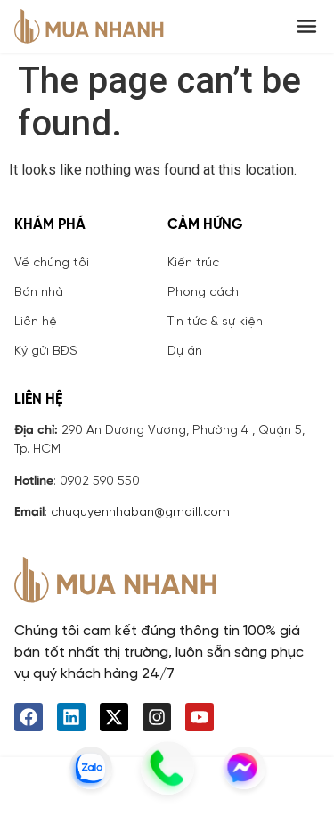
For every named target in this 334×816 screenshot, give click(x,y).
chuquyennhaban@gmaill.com (140, 512)
